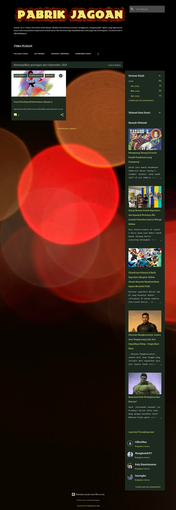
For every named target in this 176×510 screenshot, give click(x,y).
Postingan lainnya (67, 129)
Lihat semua (114, 65)
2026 (130, 81)
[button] (62, 115)
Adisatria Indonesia (60, 54)
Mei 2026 (135, 91)
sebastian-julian (94, 500)
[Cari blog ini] (150, 9)
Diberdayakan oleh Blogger (88, 494)
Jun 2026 (135, 86)
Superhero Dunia (83, 54)
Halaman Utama (21, 54)
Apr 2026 (135, 96)
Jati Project (39, 54)
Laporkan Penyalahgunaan (141, 432)
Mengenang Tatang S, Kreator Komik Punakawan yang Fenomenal (142, 157)
